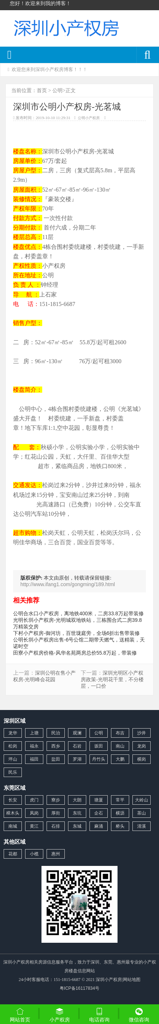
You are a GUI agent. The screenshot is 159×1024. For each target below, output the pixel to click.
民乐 (12, 772)
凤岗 (34, 813)
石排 (55, 826)
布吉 (120, 732)
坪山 (12, 759)
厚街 (55, 813)
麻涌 (98, 826)
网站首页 (20, 1015)
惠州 (55, 853)
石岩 (77, 746)
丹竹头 (98, 759)
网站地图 (131, 979)
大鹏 (120, 759)
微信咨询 (139, 1015)
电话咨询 (99, 1015)
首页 (42, 90)
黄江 (34, 826)
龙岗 (141, 746)
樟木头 (12, 813)
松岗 (12, 746)
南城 (12, 826)
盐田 (55, 759)
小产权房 (59, 1015)
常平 (120, 800)
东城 (77, 826)
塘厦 (98, 800)
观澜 (77, 732)
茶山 (141, 813)
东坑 (77, 813)
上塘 (34, 732)
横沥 (120, 813)
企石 (98, 813)
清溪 (141, 826)
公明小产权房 (89, 118)
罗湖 (77, 759)
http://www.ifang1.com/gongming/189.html (67, 584)
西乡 (55, 746)
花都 (12, 853)
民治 (55, 732)
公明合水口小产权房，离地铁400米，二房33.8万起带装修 (78, 613)
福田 (34, 759)
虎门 (34, 800)
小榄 (34, 853)
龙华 (12, 732)
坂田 (98, 746)
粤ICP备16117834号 (79, 988)
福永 (34, 746)
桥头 (120, 826)
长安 (12, 800)
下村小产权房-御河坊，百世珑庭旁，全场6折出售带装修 (76, 633)
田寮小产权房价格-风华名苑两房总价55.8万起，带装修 (75, 653)
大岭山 (141, 800)
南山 (120, 746)
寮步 (55, 800)
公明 (57, 90)
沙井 (141, 732)
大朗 (77, 800)
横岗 (141, 759)
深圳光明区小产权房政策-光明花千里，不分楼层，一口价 (112, 679)
